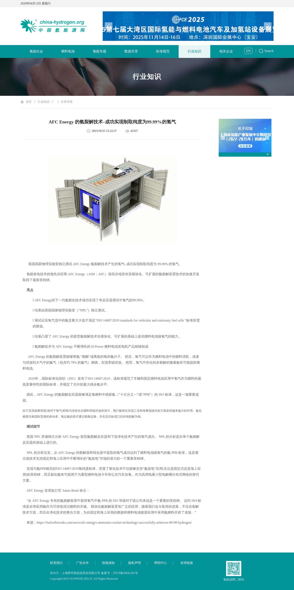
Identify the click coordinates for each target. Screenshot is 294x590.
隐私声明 (134, 563)
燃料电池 (68, 51)
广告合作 (82, 563)
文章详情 (67, 101)
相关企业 (226, 51)
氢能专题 (99, 51)
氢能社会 (36, 51)
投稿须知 (108, 563)
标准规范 (163, 51)
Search (269, 51)
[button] (267, 26)
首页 (29, 101)
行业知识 (194, 51)
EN (248, 51)
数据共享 (131, 51)
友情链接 (186, 563)
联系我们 (56, 563)
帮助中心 (160, 563)
